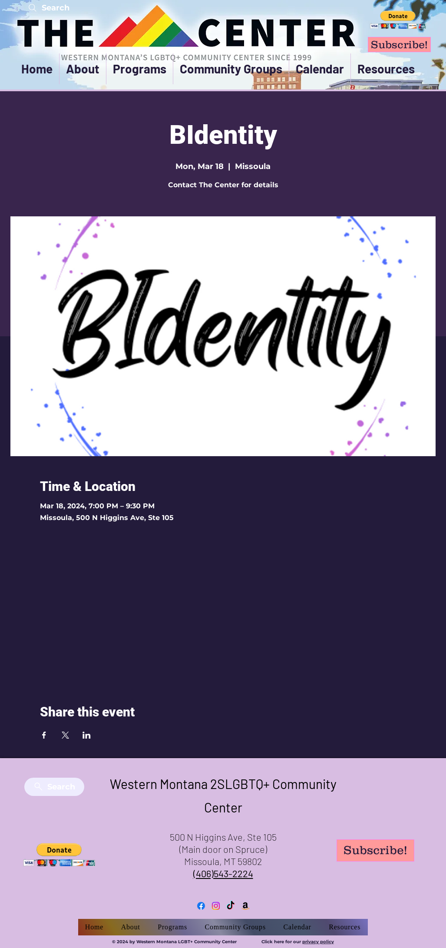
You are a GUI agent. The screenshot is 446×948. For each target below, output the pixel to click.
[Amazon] (245, 906)
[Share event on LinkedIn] (87, 735)
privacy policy (318, 942)
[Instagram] (216, 906)
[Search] (48, 7)
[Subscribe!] (399, 44)
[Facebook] (201, 906)
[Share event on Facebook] (44, 735)
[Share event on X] (65, 735)
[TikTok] (230, 906)
